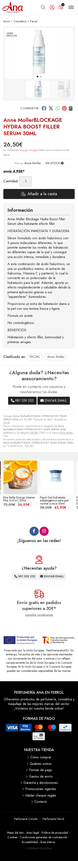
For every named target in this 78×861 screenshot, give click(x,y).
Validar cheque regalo (40, 795)
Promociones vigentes (40, 789)
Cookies (12, 837)
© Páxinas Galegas (39, 848)
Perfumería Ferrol (53, 819)
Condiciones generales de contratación (43, 837)
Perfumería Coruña (25, 819)
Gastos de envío (41, 776)
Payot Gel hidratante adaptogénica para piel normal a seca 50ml (54, 500)
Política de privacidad (55, 833)
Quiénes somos (41, 764)
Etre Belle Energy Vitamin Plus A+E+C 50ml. (19, 498)
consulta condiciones (39, 615)
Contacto (40, 801)
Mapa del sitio (15, 833)
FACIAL (34, 433)
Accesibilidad (30, 842)
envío (25, 150)
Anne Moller (66, 433)
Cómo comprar (40, 757)
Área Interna (47, 842)
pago (34, 150)
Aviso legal (32, 833)
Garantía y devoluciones (41, 782)
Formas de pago (40, 770)
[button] (37, 76)
